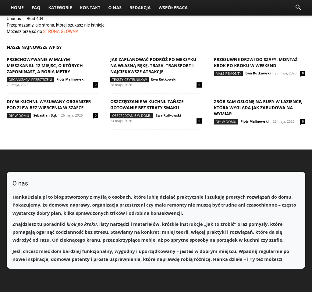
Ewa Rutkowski (163, 79)
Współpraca (172, 7)
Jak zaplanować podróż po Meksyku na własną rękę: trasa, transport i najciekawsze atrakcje (153, 65)
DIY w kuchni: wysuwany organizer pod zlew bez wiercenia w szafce (49, 104)
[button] (298, 8)
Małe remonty (228, 73)
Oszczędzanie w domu (131, 115)
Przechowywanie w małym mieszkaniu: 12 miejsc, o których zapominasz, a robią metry (45, 65)
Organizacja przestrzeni (30, 79)
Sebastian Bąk (45, 115)
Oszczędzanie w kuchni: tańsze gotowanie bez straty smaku (147, 104)
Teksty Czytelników (129, 79)
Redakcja (140, 7)
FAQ (36, 7)
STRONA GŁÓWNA (61, 31)
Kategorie (60, 7)
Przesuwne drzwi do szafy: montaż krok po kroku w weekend (255, 62)
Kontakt (90, 7)
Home (17, 7)
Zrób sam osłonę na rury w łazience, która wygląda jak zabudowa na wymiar (258, 108)
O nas (115, 7)
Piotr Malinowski (70, 79)
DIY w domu (19, 115)
